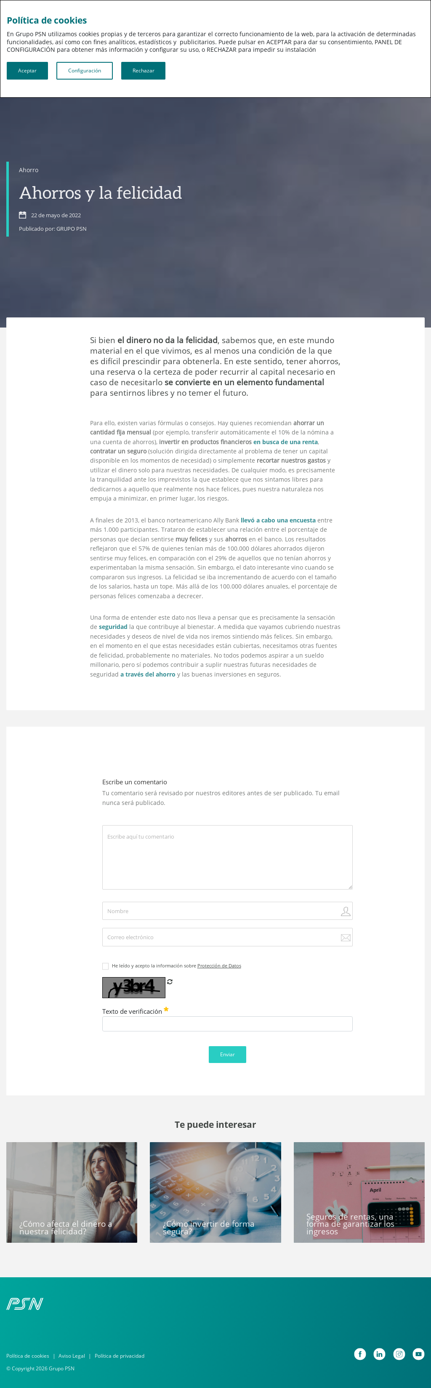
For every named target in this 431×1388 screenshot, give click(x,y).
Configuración (84, 70)
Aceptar (27, 70)
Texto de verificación (135, 1011)
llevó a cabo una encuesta (278, 520)
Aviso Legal (72, 1356)
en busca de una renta (285, 442)
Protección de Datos (219, 966)
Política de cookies (27, 1356)
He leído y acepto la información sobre (176, 966)
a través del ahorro (148, 674)
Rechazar (143, 70)
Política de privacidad (119, 1356)
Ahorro (28, 170)
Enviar (227, 1054)
